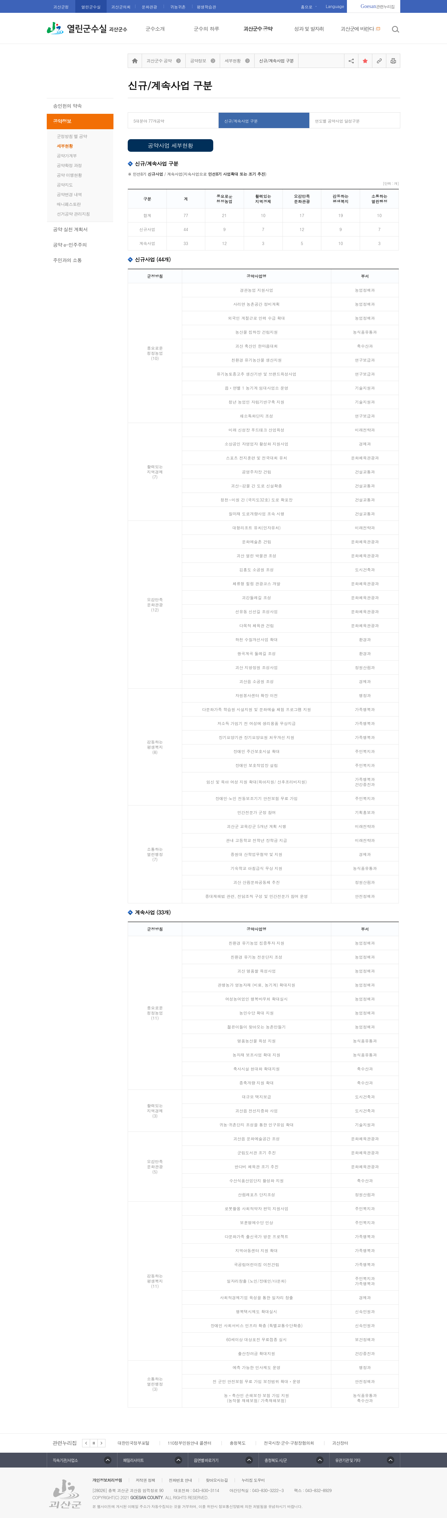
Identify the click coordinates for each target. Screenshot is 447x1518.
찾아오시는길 (217, 1480)
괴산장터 (340, 1443)
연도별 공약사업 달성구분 (337, 121)
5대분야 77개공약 (148, 121)
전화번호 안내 (180, 1480)
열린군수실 (91, 7)
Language (335, 6)
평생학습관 (206, 7)
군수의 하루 (206, 28)
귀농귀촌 (178, 7)
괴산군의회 (121, 7)
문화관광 (149, 7)
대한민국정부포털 (133, 1443)
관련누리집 (378, 6)
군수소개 (155, 28)
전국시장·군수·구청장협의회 (289, 1443)
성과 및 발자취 (309, 28)
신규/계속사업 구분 (241, 121)
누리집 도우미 (253, 1480)
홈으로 (306, 7)
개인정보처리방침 (107, 1480)
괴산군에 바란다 (360, 28)
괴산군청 (61, 7)
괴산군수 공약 (257, 28)
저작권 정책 (145, 1480)
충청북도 (237, 1443)
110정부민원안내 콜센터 (189, 1443)
